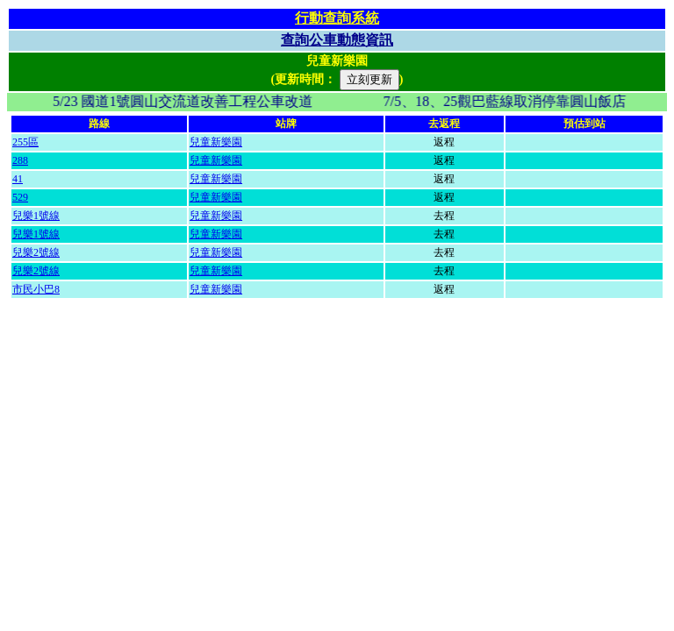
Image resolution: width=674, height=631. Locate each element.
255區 (25, 142)
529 (20, 197)
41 (17, 179)
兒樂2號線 (36, 252)
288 (20, 160)
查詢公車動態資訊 (337, 39)
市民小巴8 (36, 289)
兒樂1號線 (36, 215)
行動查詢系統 (337, 18)
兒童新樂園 (216, 142)
